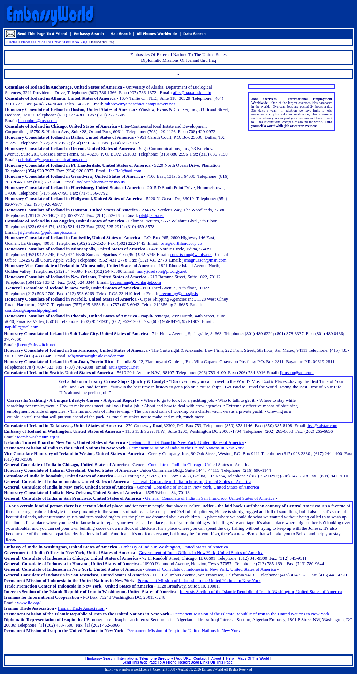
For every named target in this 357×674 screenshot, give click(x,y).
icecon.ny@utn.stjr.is (178, 293)
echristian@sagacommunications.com (52, 159)
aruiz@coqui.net (124, 367)
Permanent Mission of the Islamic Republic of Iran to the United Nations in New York (251, 613)
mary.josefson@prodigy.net (162, 271)
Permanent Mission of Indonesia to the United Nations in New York (199, 580)
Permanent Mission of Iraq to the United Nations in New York (183, 630)
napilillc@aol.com (21, 327)
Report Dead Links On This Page (205, 662)
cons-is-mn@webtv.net (191, 254)
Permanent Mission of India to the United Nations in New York (186, 447)
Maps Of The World (253, 658)
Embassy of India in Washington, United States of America (174, 547)
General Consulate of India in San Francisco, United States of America (209, 498)
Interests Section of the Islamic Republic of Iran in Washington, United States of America (261, 591)
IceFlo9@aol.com (125, 170)
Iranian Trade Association (81, 608)
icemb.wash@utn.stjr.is (38, 436)
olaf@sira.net (151, 215)
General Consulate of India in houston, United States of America (192, 481)
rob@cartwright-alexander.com (96, 355)
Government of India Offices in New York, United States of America (201, 552)
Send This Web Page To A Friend (149, 662)
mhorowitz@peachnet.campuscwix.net (140, 103)
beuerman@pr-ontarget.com (135, 282)
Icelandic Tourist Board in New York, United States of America (186, 442)
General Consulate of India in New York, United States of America (198, 487)
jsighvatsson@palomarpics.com (47, 232)
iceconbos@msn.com (37, 120)
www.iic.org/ (29, 602)
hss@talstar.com (322, 425)
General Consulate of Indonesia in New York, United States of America (210, 569)
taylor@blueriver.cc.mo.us (101, 181)
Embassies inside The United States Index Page (54, 42)
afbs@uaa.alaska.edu (192, 92)
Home (13, 42)
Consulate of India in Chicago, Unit (191, 464)
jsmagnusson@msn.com (204, 260)
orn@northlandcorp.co (181, 243)
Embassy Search (101, 658)
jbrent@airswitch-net (36, 344)
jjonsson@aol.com (297, 372)
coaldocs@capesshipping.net (31, 310)
